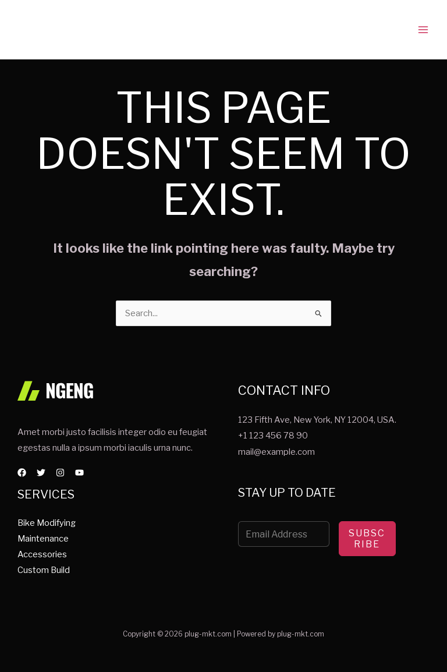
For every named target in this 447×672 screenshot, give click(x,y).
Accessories (42, 554)
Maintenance (43, 538)
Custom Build (43, 570)
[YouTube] (79, 472)
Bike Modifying (46, 522)
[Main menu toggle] (423, 29)
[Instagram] (60, 472)
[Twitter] (41, 472)
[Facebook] (21, 472)
